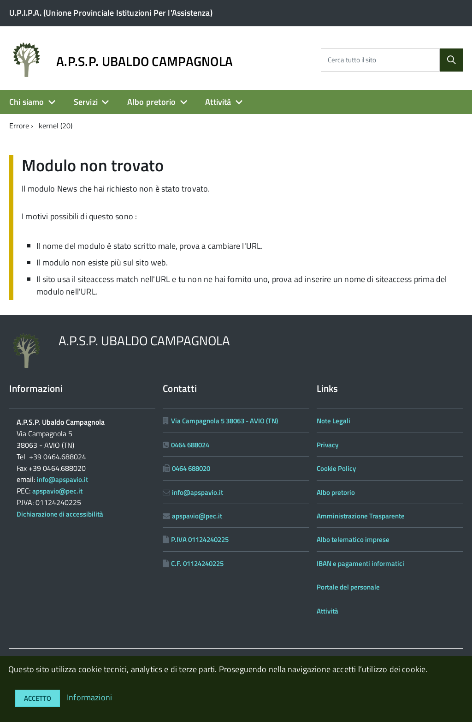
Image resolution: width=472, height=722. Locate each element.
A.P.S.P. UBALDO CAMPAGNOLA (144, 61)
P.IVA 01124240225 (200, 539)
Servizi (86, 102)
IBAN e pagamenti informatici (360, 563)
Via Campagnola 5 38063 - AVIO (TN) (224, 420)
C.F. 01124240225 (197, 563)
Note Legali (333, 420)
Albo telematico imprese (353, 539)
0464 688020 (191, 468)
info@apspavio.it (62, 479)
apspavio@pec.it (57, 491)
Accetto (37, 698)
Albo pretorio (151, 102)
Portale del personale (348, 587)
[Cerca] (451, 60)
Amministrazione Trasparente (361, 516)
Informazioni (89, 697)
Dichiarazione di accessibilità (60, 514)
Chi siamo (26, 102)
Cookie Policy (336, 468)
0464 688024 (190, 444)
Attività (218, 102)
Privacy (327, 444)
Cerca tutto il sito (352, 60)
